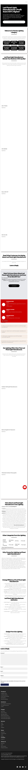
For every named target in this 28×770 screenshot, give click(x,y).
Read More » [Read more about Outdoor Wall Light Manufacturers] (4, 388)
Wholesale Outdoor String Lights (9, 472)
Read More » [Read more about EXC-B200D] (4, 150)
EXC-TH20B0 (5, 321)
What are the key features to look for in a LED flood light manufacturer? (14, 326)
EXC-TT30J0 (4, 105)
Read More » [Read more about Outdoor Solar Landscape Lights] (4, 508)
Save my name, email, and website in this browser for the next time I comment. (13, 682)
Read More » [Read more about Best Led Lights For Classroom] (4, 431)
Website (2, 675)
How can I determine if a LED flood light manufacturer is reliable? (14, 331)
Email (2, 671)
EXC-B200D (4, 148)
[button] (26, 2)
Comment (3, 653)
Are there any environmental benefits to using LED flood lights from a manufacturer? (14, 342)
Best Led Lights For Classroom (8, 429)
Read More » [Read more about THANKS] (4, 513)
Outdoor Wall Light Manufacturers (9, 386)
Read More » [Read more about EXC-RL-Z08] (4, 236)
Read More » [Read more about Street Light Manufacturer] (4, 549)
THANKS (4, 511)
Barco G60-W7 (5, 191)
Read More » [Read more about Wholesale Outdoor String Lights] (4, 474)
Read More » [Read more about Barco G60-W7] (4, 193)
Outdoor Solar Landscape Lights (9, 506)
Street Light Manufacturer (8, 547)
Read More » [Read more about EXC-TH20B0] (4, 322)
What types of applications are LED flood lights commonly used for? (12, 336)
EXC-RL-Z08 (4, 235)
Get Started (14, 285)
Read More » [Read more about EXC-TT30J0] (4, 107)
